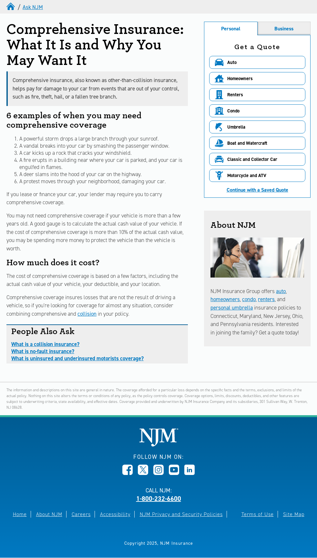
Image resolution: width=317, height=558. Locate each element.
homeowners (225, 299)
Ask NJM (33, 7)
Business (283, 28)
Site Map (293, 514)
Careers (81, 514)
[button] (257, 62)
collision (87, 313)
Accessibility (115, 514)
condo (249, 299)
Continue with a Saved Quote (257, 190)
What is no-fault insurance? (42, 351)
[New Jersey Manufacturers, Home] (158, 444)
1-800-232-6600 (158, 498)
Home (20, 514)
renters (266, 299)
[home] (11, 7)
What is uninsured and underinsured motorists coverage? (77, 358)
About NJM (49, 514)
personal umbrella (231, 307)
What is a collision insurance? (45, 344)
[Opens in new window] (127, 473)
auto (281, 291)
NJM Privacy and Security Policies (181, 514)
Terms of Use (257, 514)
